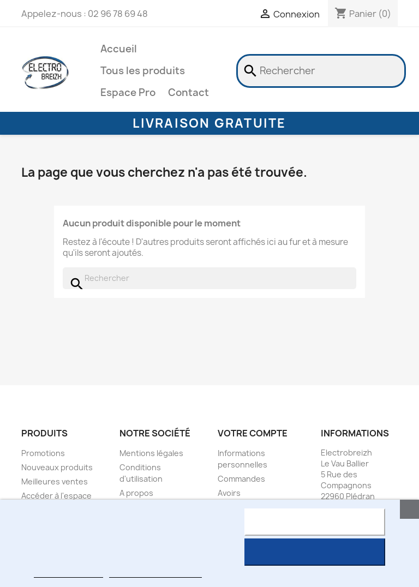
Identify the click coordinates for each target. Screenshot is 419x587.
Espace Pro (127, 92)
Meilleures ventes (54, 481)
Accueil (118, 49)
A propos (136, 493)
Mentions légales (151, 453)
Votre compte (253, 433)
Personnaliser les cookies (155, 572)
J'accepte (314, 552)
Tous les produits (142, 70)
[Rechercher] (321, 71)
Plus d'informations (68, 572)
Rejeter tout (314, 522)
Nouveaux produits (57, 467)
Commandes (241, 479)
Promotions (43, 453)
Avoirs (229, 493)
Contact (188, 92)
